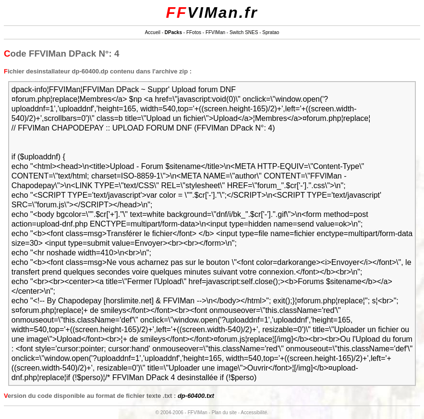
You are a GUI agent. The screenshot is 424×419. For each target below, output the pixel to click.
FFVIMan (215, 32)
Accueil (152, 32)
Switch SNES (244, 32)
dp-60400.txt (196, 395)
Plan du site (224, 412)
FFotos (193, 32)
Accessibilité (254, 412)
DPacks (173, 32)
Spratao (270, 32)
